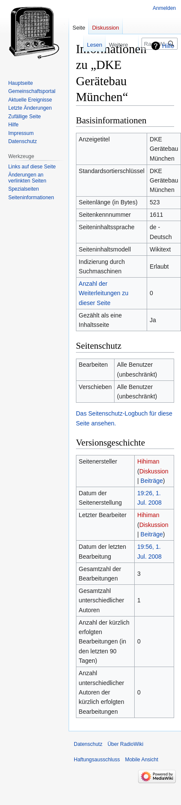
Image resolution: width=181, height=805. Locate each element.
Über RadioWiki (125, 744)
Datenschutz (88, 744)
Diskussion (154, 471)
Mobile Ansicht (141, 760)
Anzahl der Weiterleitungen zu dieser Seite (104, 293)
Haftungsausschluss (97, 760)
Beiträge (152, 480)
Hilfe (168, 45)
